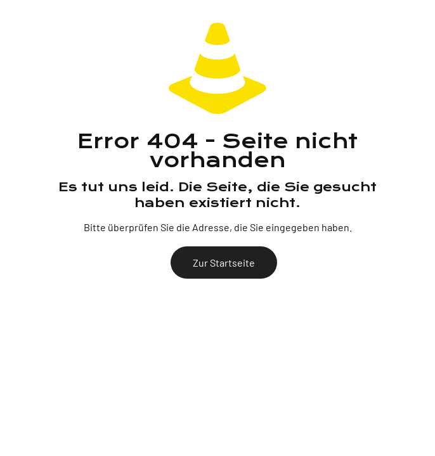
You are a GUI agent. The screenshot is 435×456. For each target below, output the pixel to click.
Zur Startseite (224, 262)
